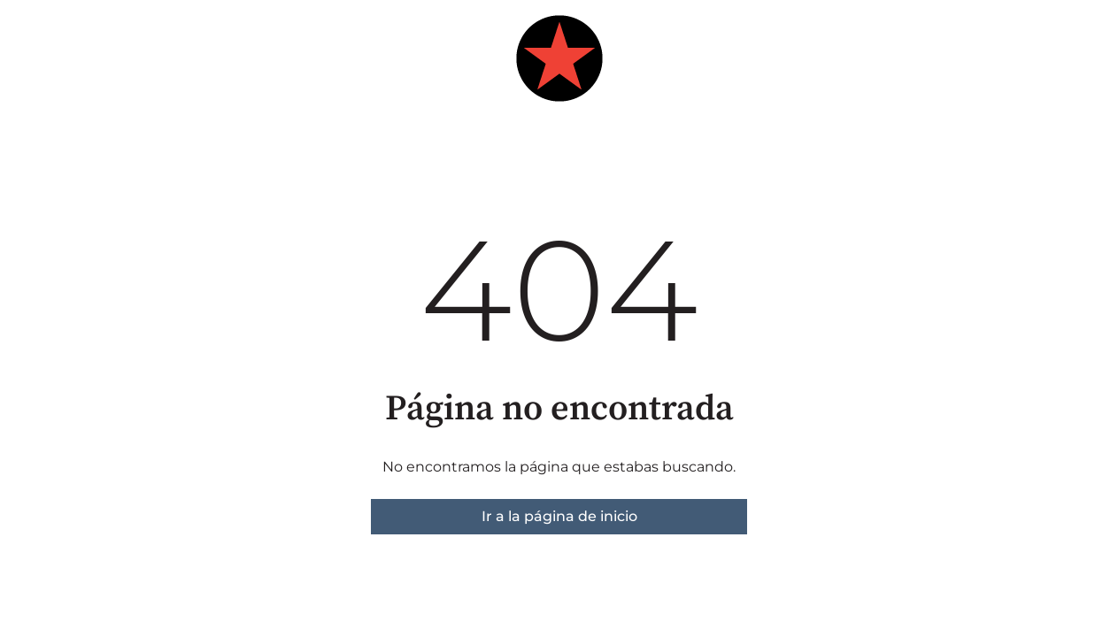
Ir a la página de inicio (559, 516)
